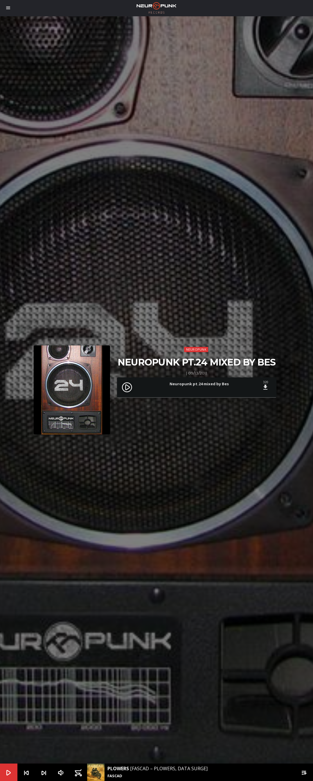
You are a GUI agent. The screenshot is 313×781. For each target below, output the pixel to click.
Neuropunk (196, 349)
